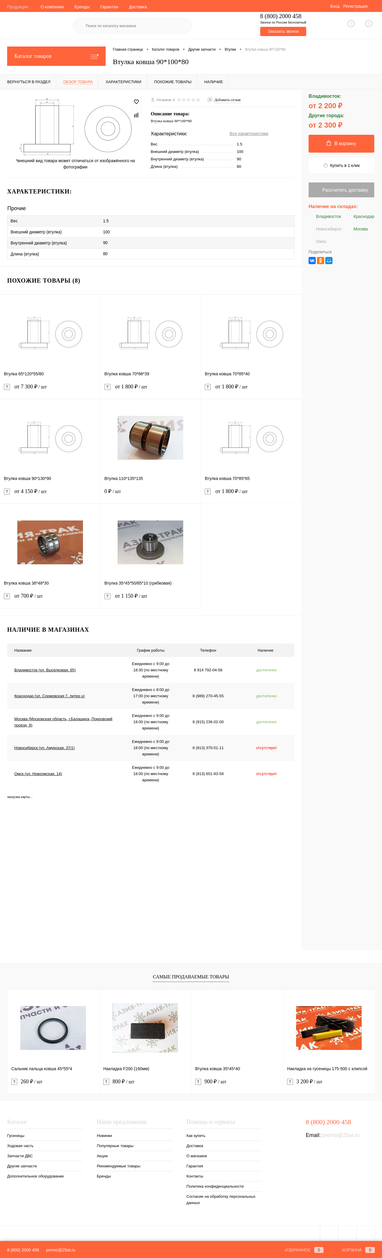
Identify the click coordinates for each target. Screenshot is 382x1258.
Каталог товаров (56, 56)
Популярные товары (115, 1143)
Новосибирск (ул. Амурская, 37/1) (44, 745)
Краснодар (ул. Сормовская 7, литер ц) (49, 694)
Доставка (138, 6)
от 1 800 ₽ (150, 388)
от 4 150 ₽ (50, 493)
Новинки (104, 1133)
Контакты (195, 1174)
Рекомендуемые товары (118, 1164)
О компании (52, 6)
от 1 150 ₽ (150, 597)
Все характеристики (249, 133)
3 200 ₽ (304, 1079)
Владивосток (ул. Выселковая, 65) (45, 668)
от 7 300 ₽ (50, 388)
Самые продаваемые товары (191, 974)
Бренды (82, 6)
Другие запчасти (22, 1164)
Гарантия (195, 1164)
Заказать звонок (283, 31)
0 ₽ (150, 493)
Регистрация (355, 6)
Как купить (196, 1133)
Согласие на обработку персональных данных (221, 1197)
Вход (335, 6)
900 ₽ (210, 1079)
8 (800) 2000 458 (23, 1250)
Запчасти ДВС (20, 1154)
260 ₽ (26, 1079)
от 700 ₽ (50, 597)
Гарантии (109, 6)
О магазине (197, 1154)
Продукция (17, 6)
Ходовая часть (20, 1143)
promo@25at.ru (340, 1133)
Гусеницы (15, 1133)
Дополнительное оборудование (35, 1174)
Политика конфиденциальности (215, 1184)
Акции (102, 1154)
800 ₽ (118, 1079)
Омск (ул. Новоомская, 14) (38, 771)
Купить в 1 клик (341, 165)
